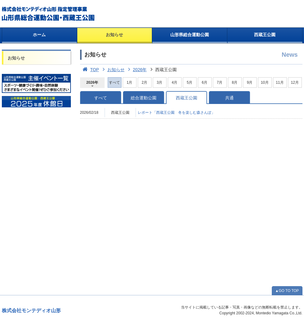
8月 (235, 82)
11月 (279, 82)
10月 (264, 82)
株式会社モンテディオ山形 (31, 310)
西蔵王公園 (264, 34)
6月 (205, 82)
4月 (175, 82)
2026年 (136, 69)
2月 (145, 82)
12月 (294, 82)
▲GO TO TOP (287, 291)
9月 (250, 82)
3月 (160, 82)
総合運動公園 (143, 97)
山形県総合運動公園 (189, 34)
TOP (89, 69)
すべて (100, 97)
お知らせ (114, 34)
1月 (130, 82)
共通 (229, 97)
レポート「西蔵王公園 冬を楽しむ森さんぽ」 (176, 112)
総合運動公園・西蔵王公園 (48, 13)
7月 (220, 82)
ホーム (39, 34)
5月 (190, 82)
